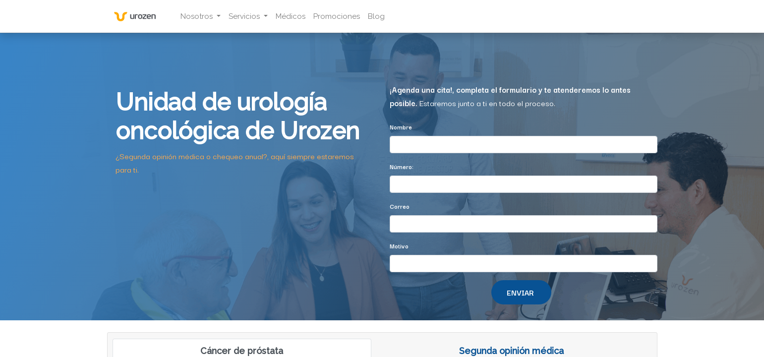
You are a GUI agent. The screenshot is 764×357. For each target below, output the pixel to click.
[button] (521, 292)
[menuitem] (292, 16)
